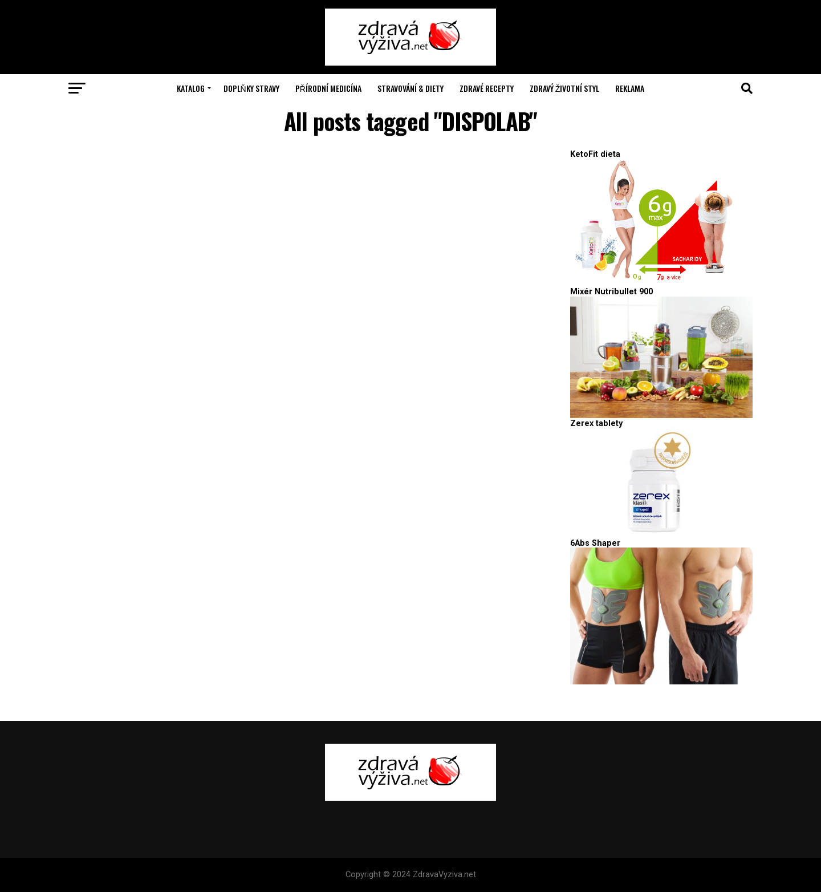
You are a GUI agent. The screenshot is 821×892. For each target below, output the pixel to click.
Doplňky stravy (251, 88)
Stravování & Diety (410, 88)
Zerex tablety (596, 423)
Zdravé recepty (487, 88)
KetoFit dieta (595, 154)
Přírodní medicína (328, 88)
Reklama (629, 88)
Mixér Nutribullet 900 (611, 292)
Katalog (191, 88)
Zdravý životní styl (565, 88)
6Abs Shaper (595, 543)
